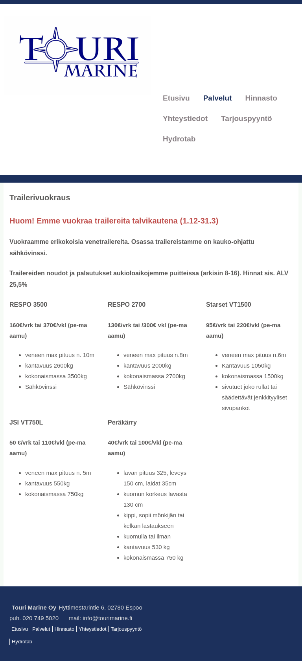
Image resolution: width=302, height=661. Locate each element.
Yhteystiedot (185, 118)
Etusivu (176, 98)
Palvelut (217, 98)
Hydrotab (179, 139)
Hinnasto (261, 98)
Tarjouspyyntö (246, 118)
